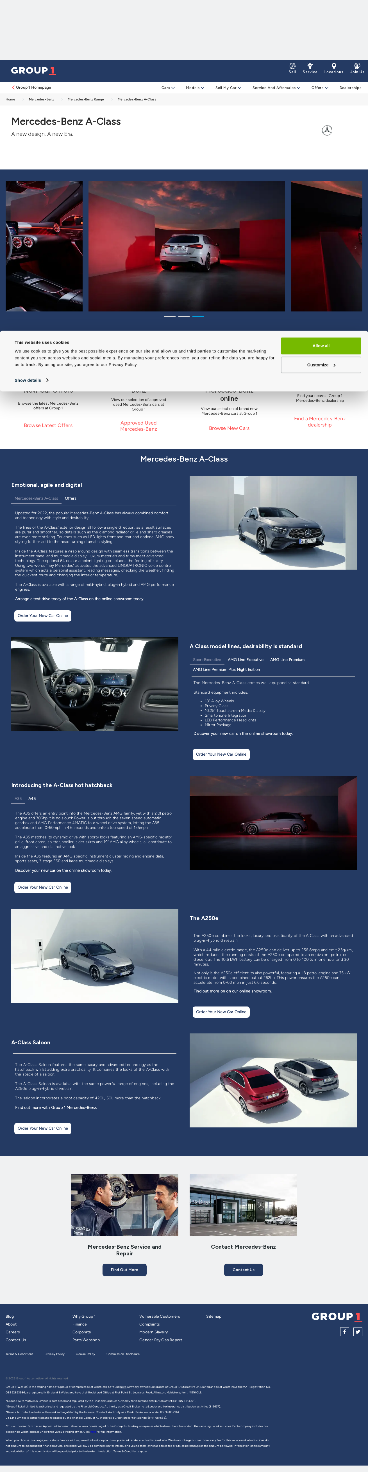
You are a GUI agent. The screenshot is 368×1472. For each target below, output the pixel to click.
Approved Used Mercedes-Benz (138, 426)
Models (192, 88)
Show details (28, 49)
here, (123, 1387)
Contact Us (16, 1340)
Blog (10, 1316)
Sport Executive (207, 659)
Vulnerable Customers (159, 1316)
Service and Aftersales (272, 88)
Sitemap (213, 1316)
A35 (18, 798)
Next (355, 247)
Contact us (244, 1269)
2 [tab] (184, 317)
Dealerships (347, 88)
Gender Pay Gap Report (160, 1340)
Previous (12, 247)
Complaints (149, 1324)
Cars (166, 88)
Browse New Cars (229, 428)
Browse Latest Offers (48, 425)
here (93, 1432)
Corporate (81, 1332)
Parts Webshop (86, 1340)
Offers (315, 88)
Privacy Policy (55, 1354)
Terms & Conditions (19, 1354)
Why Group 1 (84, 1316)
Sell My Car (224, 88)
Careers (13, 1332)
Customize (321, 33)
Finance (79, 1324)
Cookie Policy (85, 1354)
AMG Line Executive (245, 659)
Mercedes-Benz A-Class (36, 498)
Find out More (124, 1269)
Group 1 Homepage (31, 87)
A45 (32, 798)
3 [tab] (198, 317)
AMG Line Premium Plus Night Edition (226, 669)
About (11, 1324)
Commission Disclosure (123, 1354)
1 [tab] (170, 317)
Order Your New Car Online (43, 615)
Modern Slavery (153, 1332)
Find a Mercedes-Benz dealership (320, 422)
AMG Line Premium (287, 659)
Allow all (321, 15)
